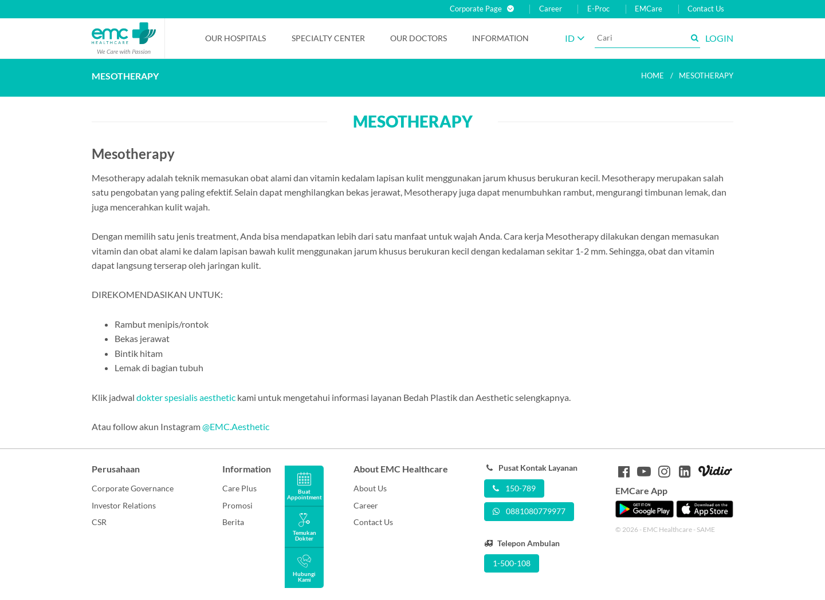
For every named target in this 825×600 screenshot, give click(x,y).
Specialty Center (328, 38)
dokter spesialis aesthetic (185, 397)
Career (550, 9)
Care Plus (239, 488)
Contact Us (706, 9)
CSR (99, 522)
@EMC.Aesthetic (235, 426)
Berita (233, 522)
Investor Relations (124, 505)
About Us (370, 488)
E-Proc (598, 9)
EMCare (648, 9)
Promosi (237, 505)
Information (500, 38)
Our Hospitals (235, 38)
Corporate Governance (133, 488)
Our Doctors (418, 38)
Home (652, 75)
